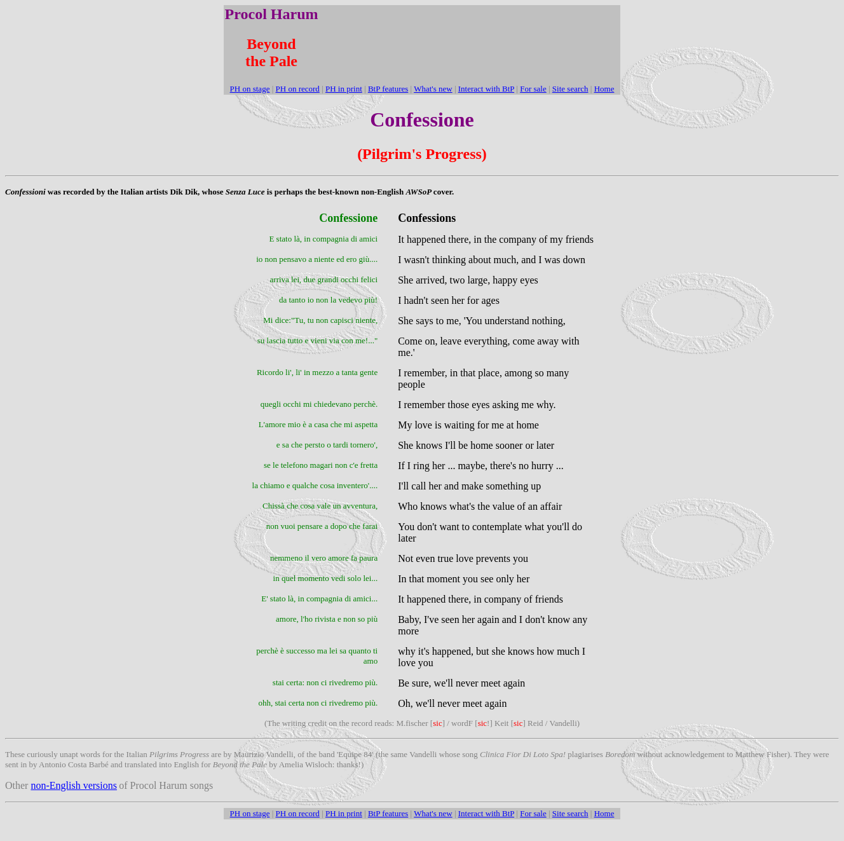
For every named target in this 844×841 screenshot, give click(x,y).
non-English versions (74, 785)
